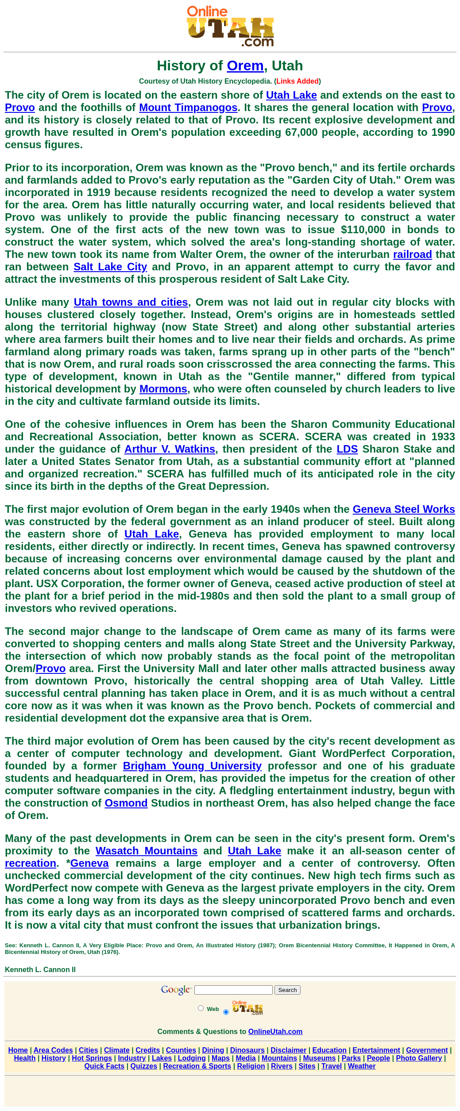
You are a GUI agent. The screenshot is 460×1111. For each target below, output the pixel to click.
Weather (362, 1066)
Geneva (89, 863)
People (378, 1058)
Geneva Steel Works (404, 509)
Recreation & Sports (197, 1066)
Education (330, 1050)
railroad (412, 254)
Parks (351, 1058)
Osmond (125, 803)
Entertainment (376, 1050)
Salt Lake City (110, 267)
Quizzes (144, 1066)
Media (245, 1058)
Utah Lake (291, 95)
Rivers (282, 1066)
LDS (347, 449)
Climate (117, 1050)
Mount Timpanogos (188, 107)
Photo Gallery (419, 1058)
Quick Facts (105, 1066)
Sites (306, 1066)
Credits (147, 1050)
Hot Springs (92, 1058)
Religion (251, 1066)
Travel (331, 1066)
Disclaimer (288, 1050)
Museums (319, 1058)
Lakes (162, 1058)
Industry (132, 1058)
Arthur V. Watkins (169, 449)
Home (18, 1050)
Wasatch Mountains (147, 851)
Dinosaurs (247, 1050)
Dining (213, 1050)
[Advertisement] (230, 1093)
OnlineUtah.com (275, 1031)
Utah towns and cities (131, 302)
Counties (181, 1050)
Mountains (279, 1058)
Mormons (163, 389)
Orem (245, 65)
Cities (88, 1050)
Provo (20, 107)
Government (427, 1050)
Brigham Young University (192, 766)
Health (25, 1058)
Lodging (192, 1058)
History (54, 1058)
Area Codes (53, 1050)
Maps (221, 1058)
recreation (30, 863)
